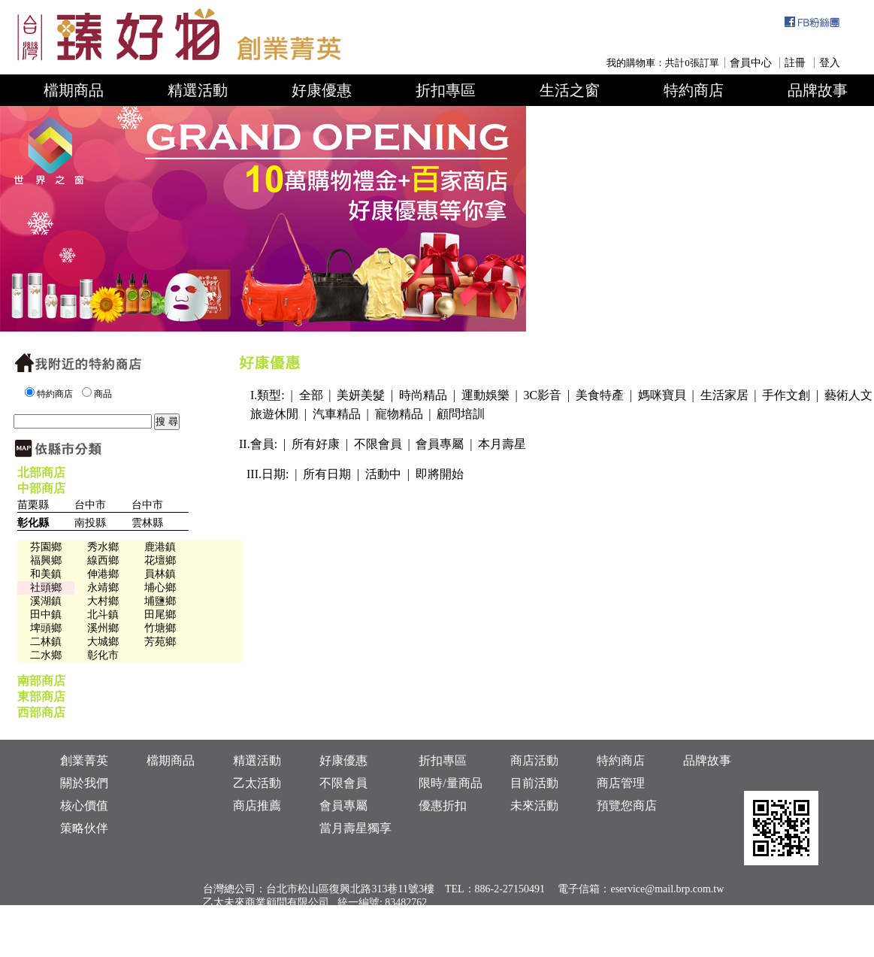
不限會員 (343, 783)
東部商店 (41, 696)
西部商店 (41, 712)
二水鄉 (46, 655)
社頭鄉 (46, 587)
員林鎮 (160, 574)
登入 (829, 62)
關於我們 (84, 783)
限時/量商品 (450, 783)
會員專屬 (343, 805)
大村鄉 (103, 601)
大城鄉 (103, 641)
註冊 (795, 62)
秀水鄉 (103, 547)
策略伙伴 (84, 828)
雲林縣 (147, 522)
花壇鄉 (160, 560)
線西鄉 (103, 560)
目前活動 (534, 783)
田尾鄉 (160, 614)
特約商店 (694, 90)
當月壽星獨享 (355, 828)
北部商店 (41, 472)
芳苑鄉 (160, 641)
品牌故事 (818, 90)
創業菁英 (84, 760)
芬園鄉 (46, 547)
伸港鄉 (103, 574)
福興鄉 (46, 560)
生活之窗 (570, 90)
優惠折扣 (443, 805)
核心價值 (84, 805)
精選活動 (198, 90)
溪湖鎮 (46, 601)
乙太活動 (257, 783)
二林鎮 (46, 641)
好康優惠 (322, 90)
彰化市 (103, 655)
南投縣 (90, 522)
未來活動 (534, 805)
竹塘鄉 (160, 628)
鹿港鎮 (160, 547)
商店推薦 (257, 805)
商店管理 (621, 783)
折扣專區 (446, 90)
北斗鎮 (103, 614)
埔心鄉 (160, 587)
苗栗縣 (33, 504)
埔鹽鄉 (160, 601)
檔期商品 (74, 90)
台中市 (90, 504)
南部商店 (41, 680)
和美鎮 (46, 574)
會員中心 (751, 62)
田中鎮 (46, 614)
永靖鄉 (103, 587)
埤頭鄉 (46, 628)
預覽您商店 (627, 805)
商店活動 (534, 760)
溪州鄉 (103, 628)
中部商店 (41, 488)
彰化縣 (33, 522)
